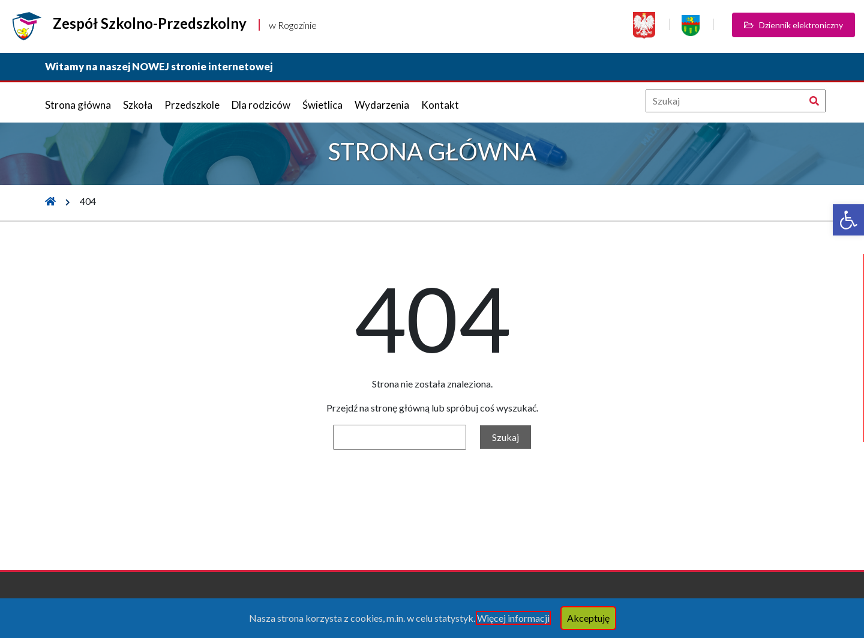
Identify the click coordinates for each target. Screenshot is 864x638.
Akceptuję (588, 618)
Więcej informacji (513, 618)
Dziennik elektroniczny (793, 25)
